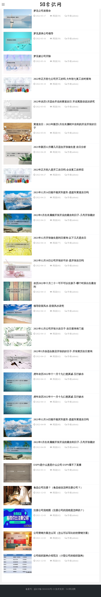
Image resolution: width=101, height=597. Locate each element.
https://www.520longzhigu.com (50, 4)
